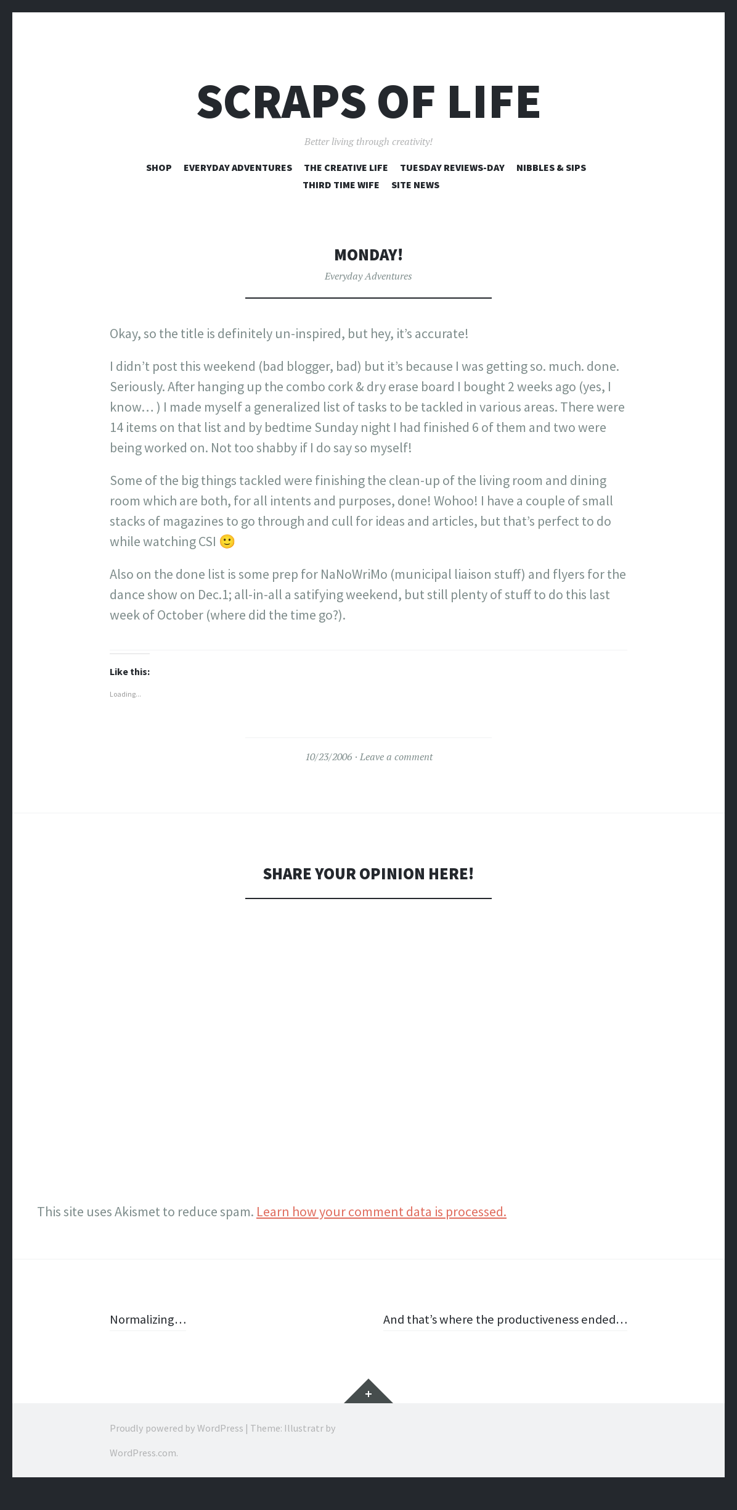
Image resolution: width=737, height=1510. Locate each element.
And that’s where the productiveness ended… (523, 1329)
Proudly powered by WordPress (176, 1448)
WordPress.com (143, 1473)
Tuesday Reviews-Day (452, 167)
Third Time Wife (341, 184)
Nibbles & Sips (551, 167)
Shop (159, 167)
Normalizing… (151, 1318)
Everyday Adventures (238, 167)
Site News (415, 184)
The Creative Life (346, 167)
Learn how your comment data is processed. (381, 1211)
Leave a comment (396, 756)
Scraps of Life (369, 101)
